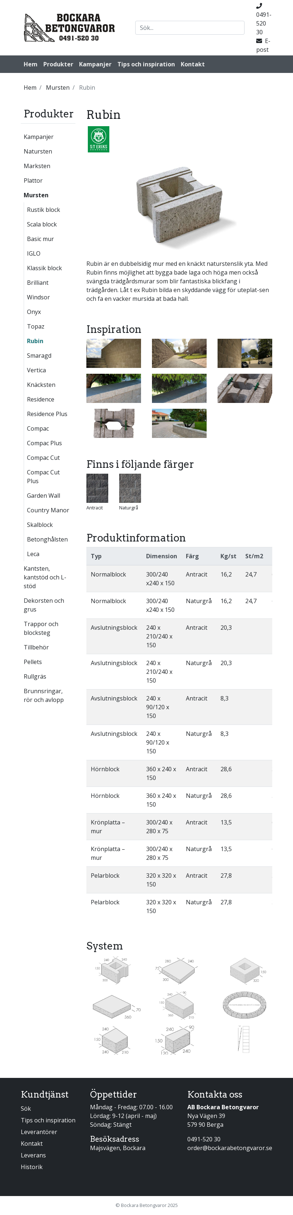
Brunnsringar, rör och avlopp (44, 695)
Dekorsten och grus (44, 605)
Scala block (42, 224)
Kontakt (193, 64)
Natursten (38, 151)
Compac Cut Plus (43, 476)
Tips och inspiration (146, 64)
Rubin (35, 341)
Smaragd (39, 356)
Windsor (38, 297)
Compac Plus (44, 443)
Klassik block (44, 268)
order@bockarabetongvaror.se (229, 1148)
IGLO (33, 253)
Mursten (36, 195)
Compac (38, 428)
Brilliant (37, 283)
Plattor (33, 180)
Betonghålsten (47, 539)
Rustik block (43, 210)
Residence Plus (47, 414)
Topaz (35, 326)
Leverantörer (39, 1132)
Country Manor (48, 510)
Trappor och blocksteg (41, 628)
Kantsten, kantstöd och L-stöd (45, 577)
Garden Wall (43, 496)
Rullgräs (35, 676)
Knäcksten (41, 385)
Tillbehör (36, 647)
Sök (26, 1109)
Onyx (34, 312)
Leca (33, 554)
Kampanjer (95, 64)
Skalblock (40, 525)
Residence (40, 399)
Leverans (33, 1155)
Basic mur (40, 239)
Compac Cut (43, 458)
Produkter (58, 64)
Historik (32, 1167)
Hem (31, 64)
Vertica (36, 370)
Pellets (33, 662)
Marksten (37, 166)
